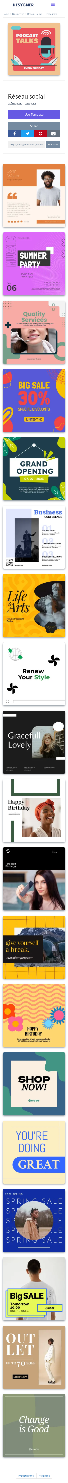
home (6, 13)
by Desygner (15, 103)
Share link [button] (53, 144)
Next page (44, 1475)
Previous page (26, 1475)
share (34, 126)
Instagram (51, 13)
